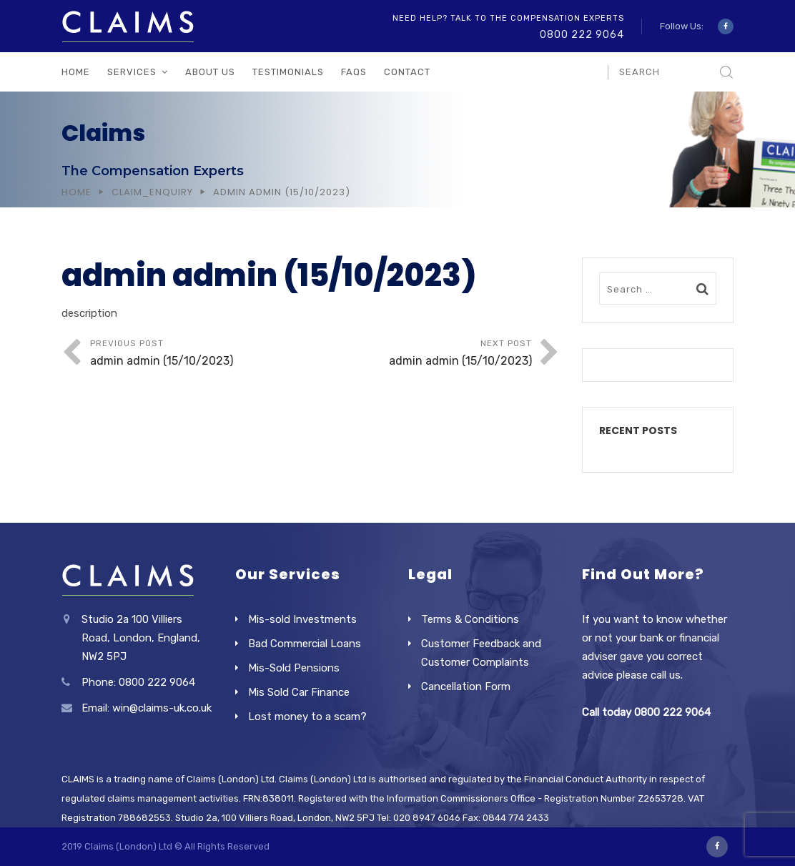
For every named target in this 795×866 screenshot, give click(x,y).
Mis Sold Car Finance (299, 692)
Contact (407, 72)
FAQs (354, 72)
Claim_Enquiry (152, 192)
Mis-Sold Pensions (294, 667)
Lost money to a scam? (307, 716)
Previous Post (200, 354)
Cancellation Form (465, 686)
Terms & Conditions (470, 619)
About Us (210, 72)
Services (132, 72)
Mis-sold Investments (302, 619)
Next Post (421, 354)
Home (75, 72)
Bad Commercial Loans (304, 643)
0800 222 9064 (582, 35)
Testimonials (288, 72)
